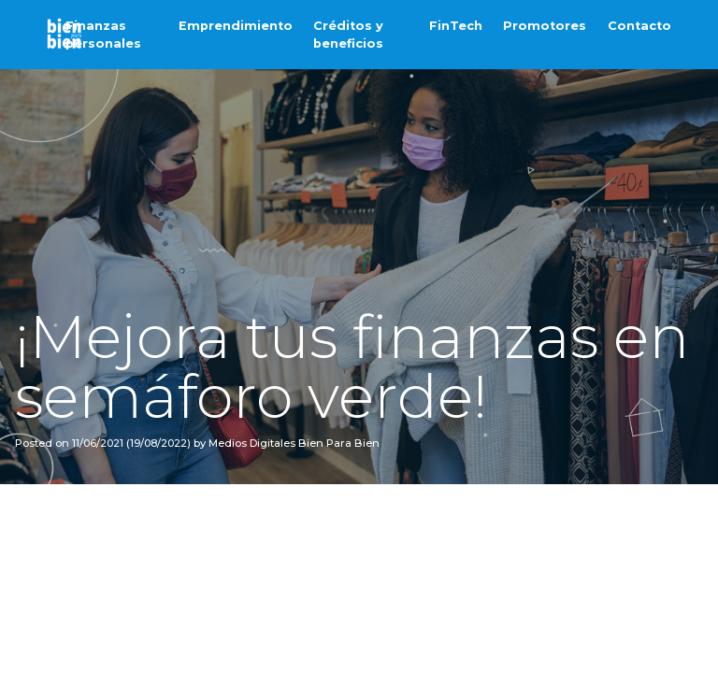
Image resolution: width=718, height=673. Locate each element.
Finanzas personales (103, 34)
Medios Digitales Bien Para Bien (293, 443)
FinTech (455, 26)
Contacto (639, 26)
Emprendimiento (236, 26)
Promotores (544, 26)
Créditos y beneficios (348, 34)
